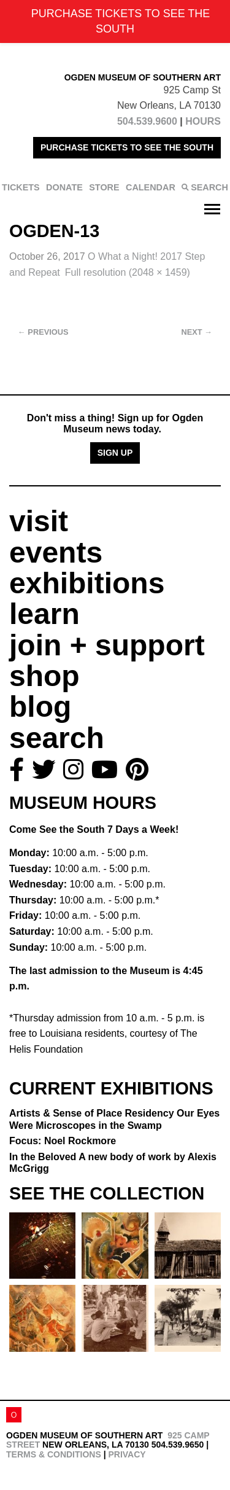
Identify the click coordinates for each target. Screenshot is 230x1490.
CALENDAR (150, 187)
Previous (43, 332)
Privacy (126, 1454)
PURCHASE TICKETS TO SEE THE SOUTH (126, 147)
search (56, 738)
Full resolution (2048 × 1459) (127, 272)
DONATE (64, 187)
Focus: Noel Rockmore (62, 1141)
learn (44, 614)
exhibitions (86, 583)
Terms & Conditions (53, 1454)
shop (44, 676)
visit (38, 521)
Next (197, 332)
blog (40, 706)
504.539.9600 (147, 121)
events (55, 552)
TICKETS (21, 187)
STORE (104, 187)
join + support (107, 645)
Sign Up (115, 453)
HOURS (203, 121)
